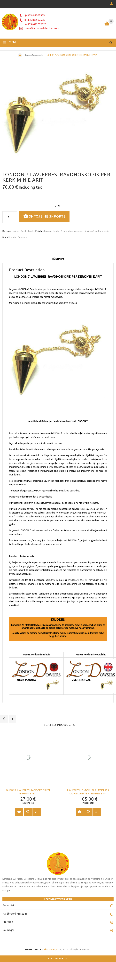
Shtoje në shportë (44, 216)
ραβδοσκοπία (102, 231)
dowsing (47, 231)
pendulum (68, 231)
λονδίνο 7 (89, 231)
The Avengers (42, 949)
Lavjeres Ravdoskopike (34, 55)
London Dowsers (18, 237)
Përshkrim (58, 259)
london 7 (57, 231)
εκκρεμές (79, 231)
